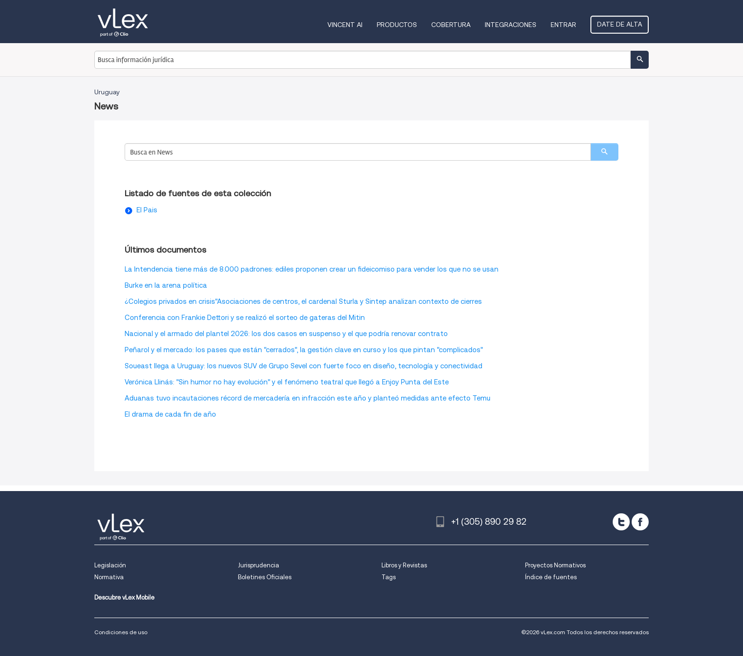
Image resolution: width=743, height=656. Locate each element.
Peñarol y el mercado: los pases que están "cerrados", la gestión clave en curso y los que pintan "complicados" (304, 350)
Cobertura (451, 24)
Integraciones (510, 24)
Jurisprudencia (258, 565)
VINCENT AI (344, 24)
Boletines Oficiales (264, 577)
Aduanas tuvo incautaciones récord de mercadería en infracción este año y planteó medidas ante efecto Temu (307, 398)
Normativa (109, 577)
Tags (388, 577)
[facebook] (640, 521)
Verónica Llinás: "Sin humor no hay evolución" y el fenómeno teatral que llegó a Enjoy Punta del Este (287, 382)
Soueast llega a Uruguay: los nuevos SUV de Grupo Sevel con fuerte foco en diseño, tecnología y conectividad (303, 366)
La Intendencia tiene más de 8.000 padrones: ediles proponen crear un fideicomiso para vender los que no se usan (311, 269)
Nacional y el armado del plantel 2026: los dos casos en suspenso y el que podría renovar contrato (286, 333)
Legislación (110, 565)
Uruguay (107, 92)
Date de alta (619, 24)
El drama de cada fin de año (170, 414)
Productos (397, 24)
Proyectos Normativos (555, 565)
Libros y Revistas (404, 565)
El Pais (146, 210)
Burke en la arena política (166, 285)
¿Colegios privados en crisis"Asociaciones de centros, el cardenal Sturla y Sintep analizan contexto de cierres (303, 301)
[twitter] (621, 521)
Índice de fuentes (551, 577)
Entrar (563, 24)
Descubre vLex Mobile (124, 597)
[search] (604, 152)
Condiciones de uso (120, 632)
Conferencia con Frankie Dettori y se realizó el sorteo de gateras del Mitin (245, 317)
